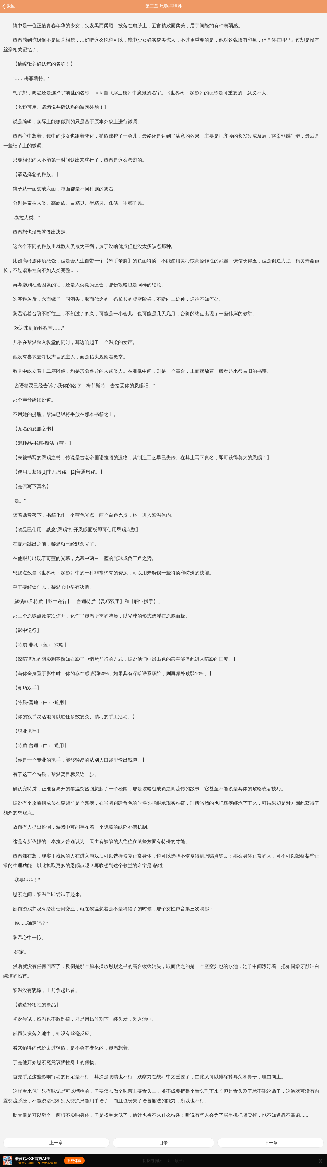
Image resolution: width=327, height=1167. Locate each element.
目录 (163, 1142)
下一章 (271, 1142)
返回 (11, 6)
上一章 (56, 1142)
